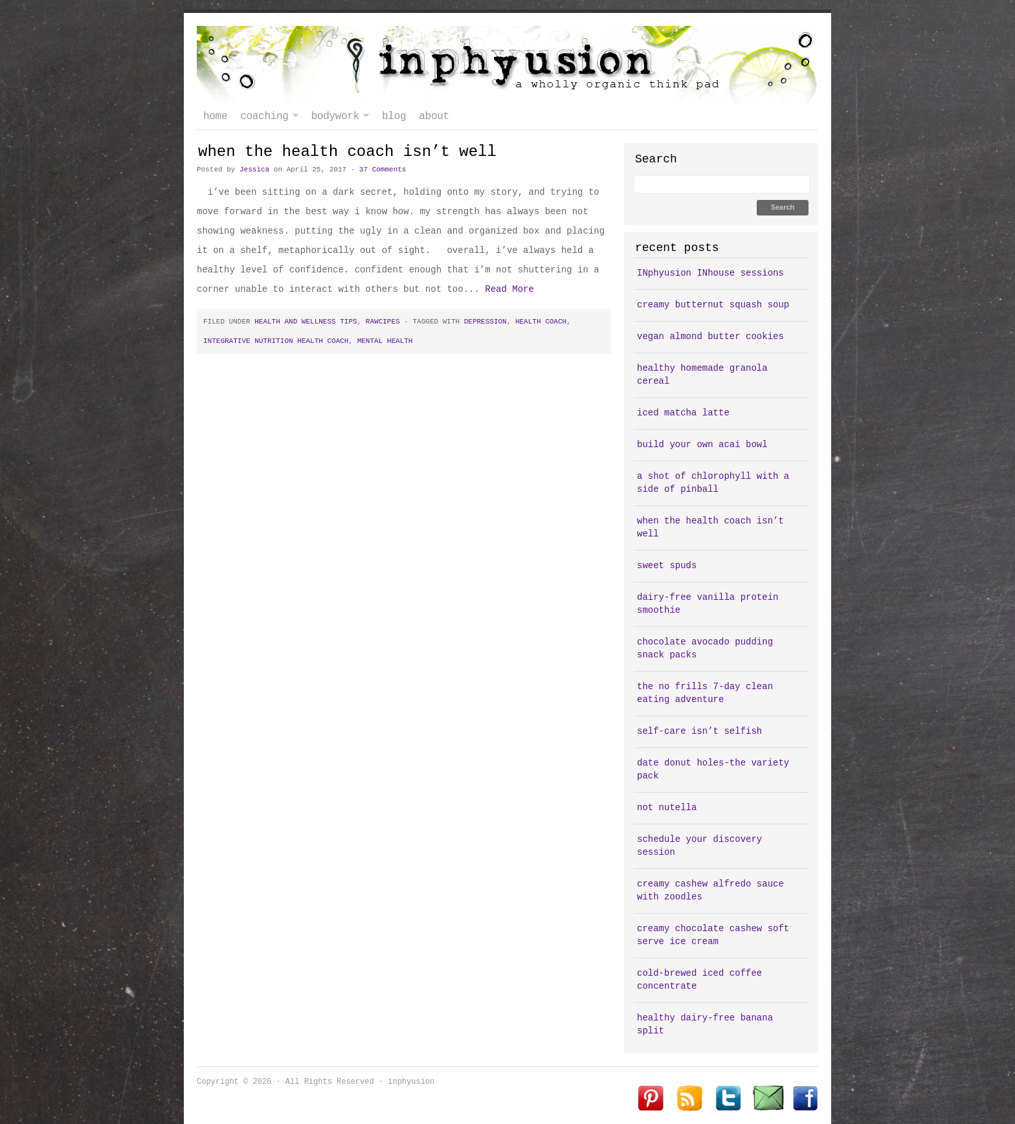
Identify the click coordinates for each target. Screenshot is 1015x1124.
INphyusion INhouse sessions (710, 273)
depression (485, 321)
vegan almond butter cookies (710, 336)
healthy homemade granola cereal (702, 374)
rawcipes (383, 321)
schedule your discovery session (699, 845)
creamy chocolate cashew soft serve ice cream (713, 935)
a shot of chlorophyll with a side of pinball (713, 482)
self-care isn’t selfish (699, 731)
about (434, 116)
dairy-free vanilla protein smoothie (707, 603)
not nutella (667, 807)
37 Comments (383, 169)
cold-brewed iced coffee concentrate (699, 979)
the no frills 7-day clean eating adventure (705, 693)
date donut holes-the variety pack (713, 769)
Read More (509, 289)
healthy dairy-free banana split (705, 1024)
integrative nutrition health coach (275, 341)
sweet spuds (667, 565)
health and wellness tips (305, 321)
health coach (540, 321)
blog (394, 116)
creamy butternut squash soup (713, 305)
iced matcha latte (683, 413)
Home (215, 116)
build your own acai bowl (702, 444)
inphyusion (507, 65)
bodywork (337, 116)
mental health (385, 341)
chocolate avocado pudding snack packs (705, 648)
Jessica (254, 169)
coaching (266, 116)
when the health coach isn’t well (347, 151)
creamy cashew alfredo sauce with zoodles (710, 890)
